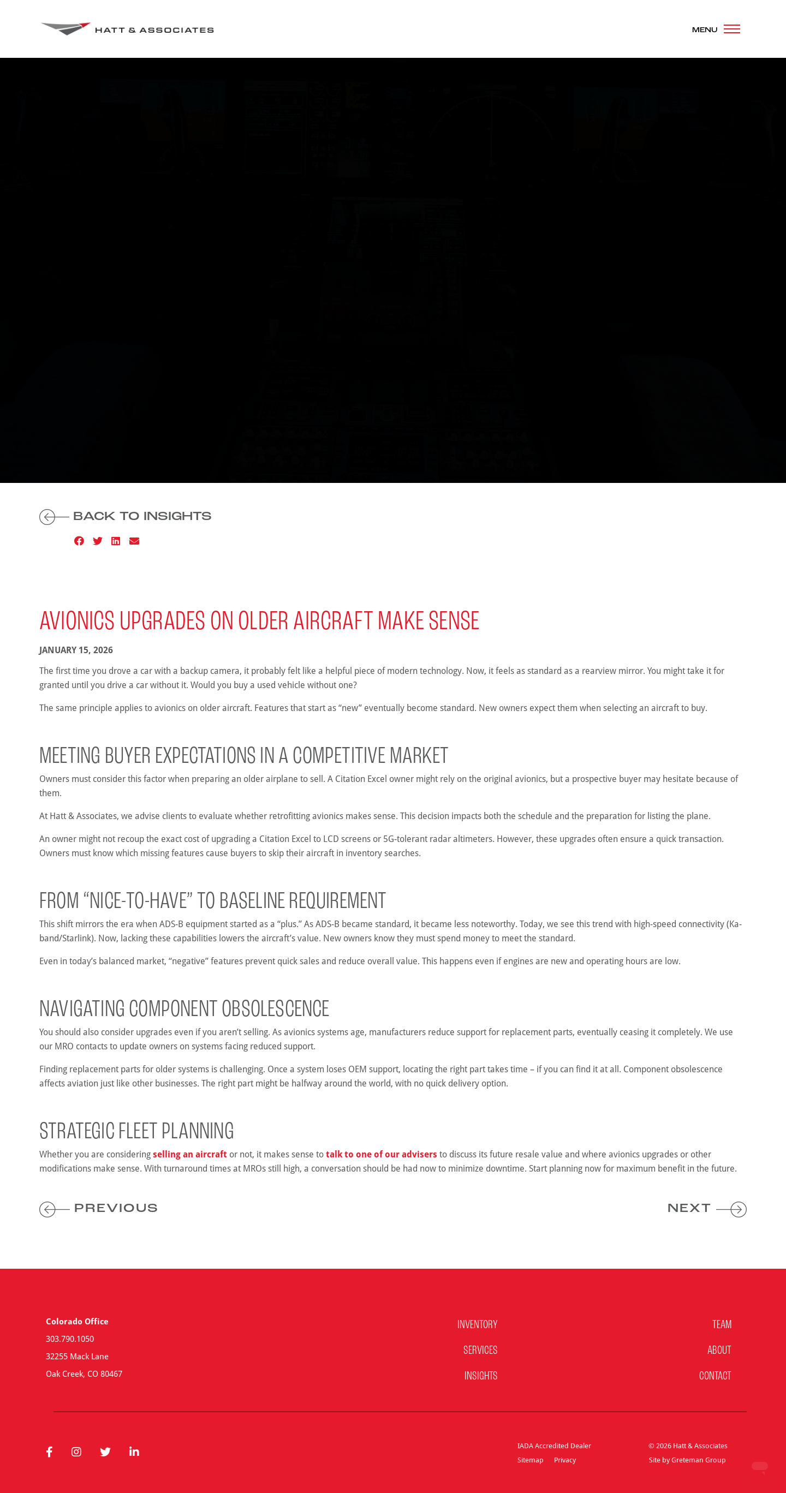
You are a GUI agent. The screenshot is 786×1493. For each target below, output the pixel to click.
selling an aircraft (190, 1154)
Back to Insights (125, 517)
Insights (481, 1376)
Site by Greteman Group (687, 1460)
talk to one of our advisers (381, 1154)
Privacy (565, 1460)
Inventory (477, 1325)
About (719, 1351)
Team (721, 1325)
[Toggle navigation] (716, 29)
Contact (715, 1376)
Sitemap (530, 1460)
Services (480, 1351)
